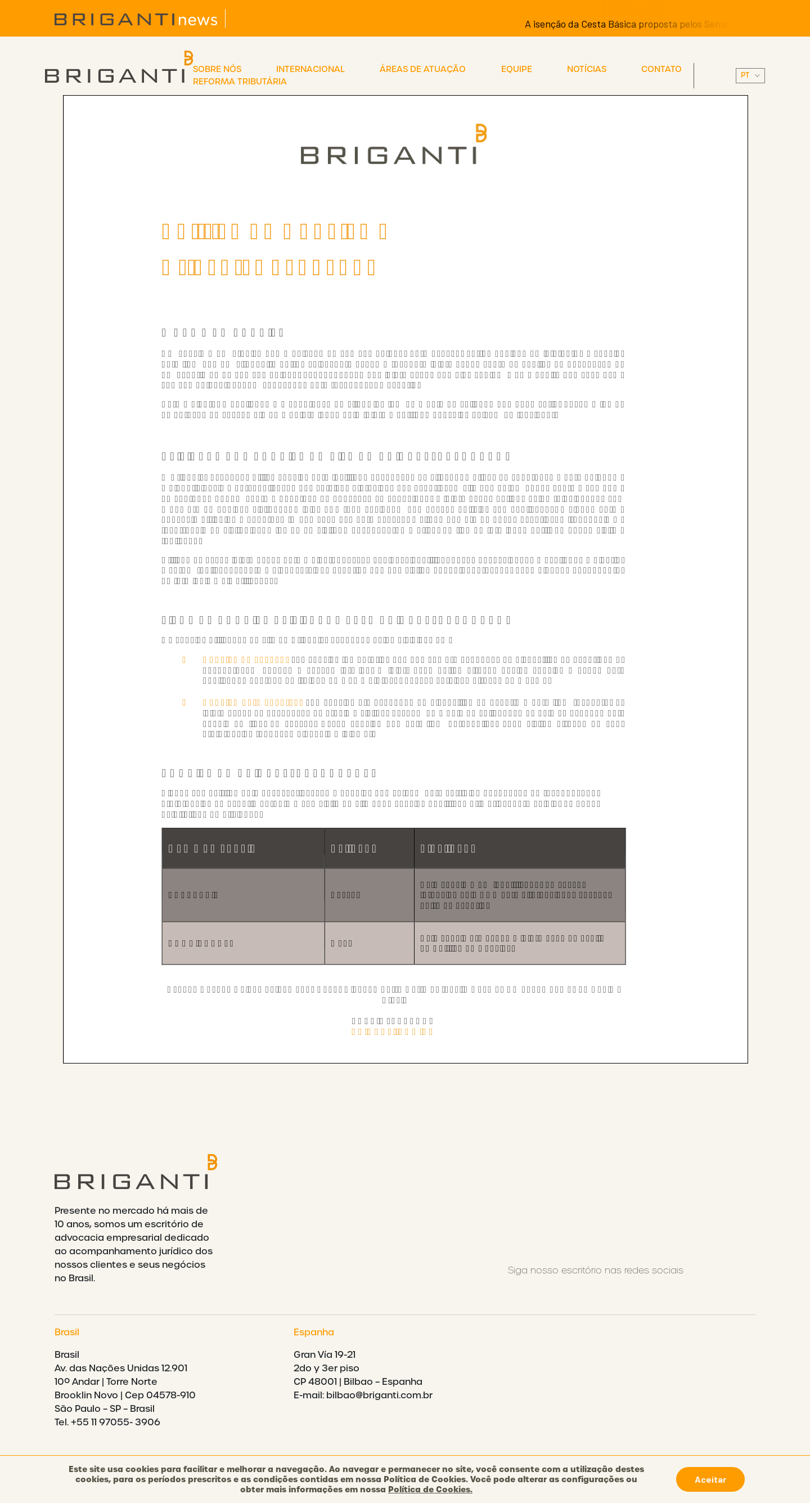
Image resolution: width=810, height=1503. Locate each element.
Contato (661, 69)
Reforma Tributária (240, 81)
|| (750, 75)
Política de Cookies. (430, 1489)
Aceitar (710, 1479)
